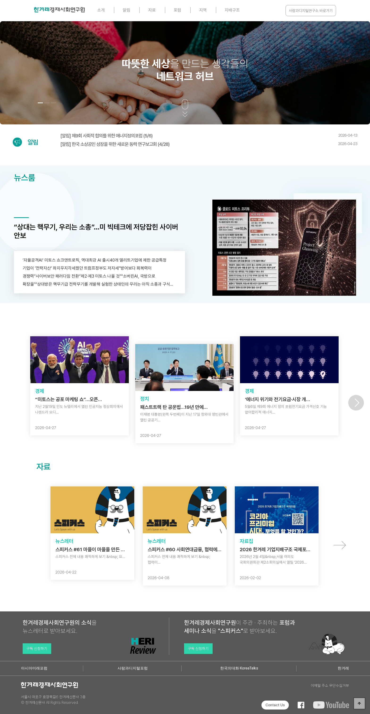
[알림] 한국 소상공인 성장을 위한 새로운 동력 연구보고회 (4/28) (208, 144)
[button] (328, 100)
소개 (101, 10)
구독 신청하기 (36, 648)
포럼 (177, 10)
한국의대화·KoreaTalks (239, 668)
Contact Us (275, 705)
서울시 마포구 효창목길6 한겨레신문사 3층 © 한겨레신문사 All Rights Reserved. (53, 700)
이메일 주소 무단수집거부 (330, 685)
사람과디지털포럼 (133, 668)
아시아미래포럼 (34, 668)
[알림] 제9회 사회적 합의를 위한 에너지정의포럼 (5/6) (208, 136)
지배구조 (232, 10)
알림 (126, 10)
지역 (203, 10)
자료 (152, 10)
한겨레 (343, 668)
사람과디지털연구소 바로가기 (311, 10)
